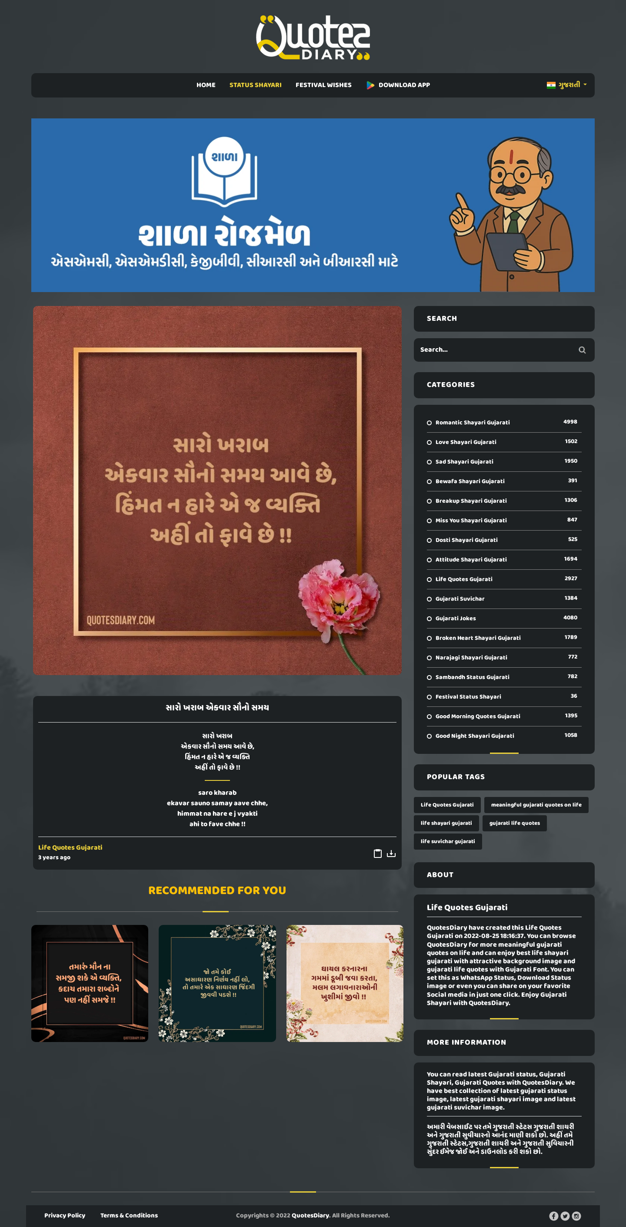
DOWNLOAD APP (398, 85)
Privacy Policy (64, 1215)
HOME (206, 85)
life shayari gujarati (446, 823)
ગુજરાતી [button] (564, 85)
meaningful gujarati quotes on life (536, 805)
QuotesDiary (310, 1215)
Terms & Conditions (129, 1215)
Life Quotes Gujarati (70, 848)
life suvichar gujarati (448, 841)
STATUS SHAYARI (256, 85)
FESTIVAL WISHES (324, 85)
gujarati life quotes (514, 823)
